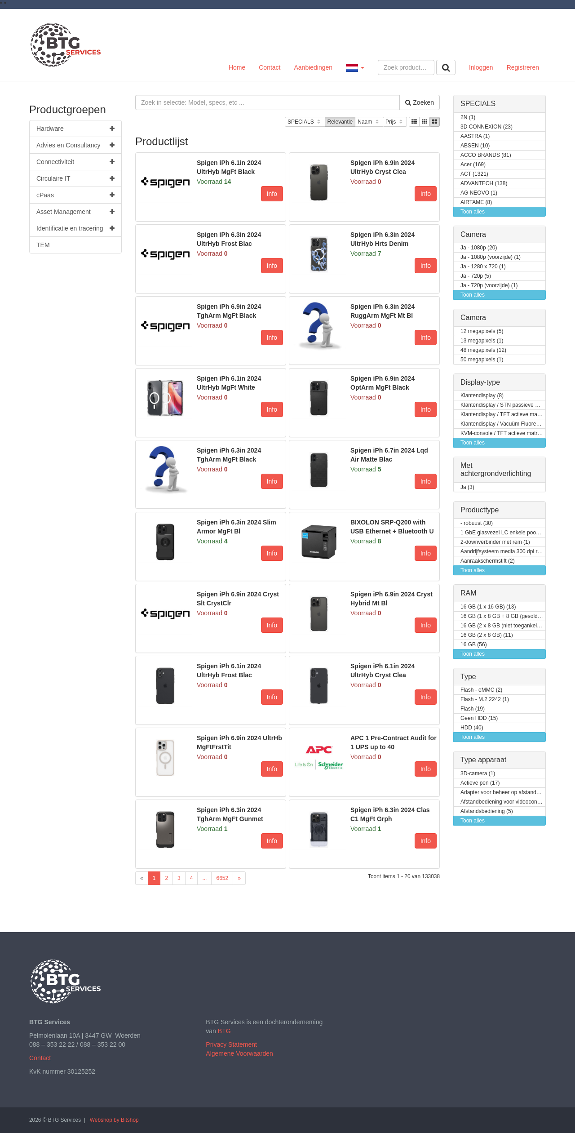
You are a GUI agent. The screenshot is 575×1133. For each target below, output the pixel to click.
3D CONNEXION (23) (486, 127)
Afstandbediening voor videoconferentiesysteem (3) (503, 802)
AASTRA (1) (475, 136)
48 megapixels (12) (483, 350)
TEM (43, 245)
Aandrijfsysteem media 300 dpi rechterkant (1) (503, 551)
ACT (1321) (474, 174)
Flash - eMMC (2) (481, 690)
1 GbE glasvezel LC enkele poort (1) (503, 532)
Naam (369, 122)
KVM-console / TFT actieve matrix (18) (503, 433)
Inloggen (481, 67)
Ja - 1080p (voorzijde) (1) (490, 257)
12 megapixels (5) (481, 331)
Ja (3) (467, 487)
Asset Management (75, 211)
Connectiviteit (75, 161)
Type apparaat (483, 760)
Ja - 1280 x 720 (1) (483, 266)
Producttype (479, 510)
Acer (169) (473, 164)
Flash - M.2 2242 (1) (484, 699)
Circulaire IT (75, 178)
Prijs (394, 122)
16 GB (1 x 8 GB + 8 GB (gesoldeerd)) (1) (503, 616)
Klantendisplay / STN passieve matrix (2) (503, 405)
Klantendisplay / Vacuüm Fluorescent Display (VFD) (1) (503, 424)
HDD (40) (471, 727)
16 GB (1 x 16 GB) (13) (488, 607)
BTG (224, 1031)
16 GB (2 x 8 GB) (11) (486, 635)
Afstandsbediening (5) (486, 811)
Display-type (480, 382)
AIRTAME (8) (476, 202)
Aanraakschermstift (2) (487, 561)
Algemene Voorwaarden (239, 1053)
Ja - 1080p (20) (478, 247)
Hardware (75, 128)
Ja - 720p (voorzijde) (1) (489, 285)
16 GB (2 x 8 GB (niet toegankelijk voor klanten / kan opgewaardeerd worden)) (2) (503, 625)
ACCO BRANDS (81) (485, 155)
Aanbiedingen (313, 67)
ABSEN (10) (475, 145)
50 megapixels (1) (481, 359)
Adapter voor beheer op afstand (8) (502, 792)
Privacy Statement (231, 1044)
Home (237, 67)
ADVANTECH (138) (483, 183)
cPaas (75, 195)
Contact (269, 67)
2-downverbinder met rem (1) (495, 542)
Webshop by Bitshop (114, 1120)
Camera (473, 234)
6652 (222, 878)
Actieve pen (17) (480, 783)
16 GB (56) (473, 644)
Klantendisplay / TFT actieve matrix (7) (503, 414)
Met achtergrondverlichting (495, 469)
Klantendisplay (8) (482, 395)
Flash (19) (472, 709)
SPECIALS (305, 122)
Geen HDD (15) (479, 718)
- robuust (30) (476, 523)
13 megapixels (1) (481, 341)
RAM (468, 593)
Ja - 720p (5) (475, 276)
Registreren (523, 67)
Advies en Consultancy (75, 145)
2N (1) (467, 117)
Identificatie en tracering (75, 228)
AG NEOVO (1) (478, 193)
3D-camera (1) (477, 773)
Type (468, 676)
